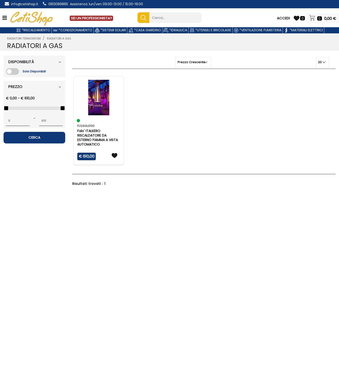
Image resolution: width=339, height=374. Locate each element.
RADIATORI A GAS (59, 38)
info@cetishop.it (24, 4)
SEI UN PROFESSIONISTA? (91, 18)
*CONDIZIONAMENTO (72, 30)
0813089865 (58, 4)
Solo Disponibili (34, 71)
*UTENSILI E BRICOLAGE (210, 30)
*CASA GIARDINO (144, 30)
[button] (143, 17)
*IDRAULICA (175, 30)
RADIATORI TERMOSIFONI (24, 38)
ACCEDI (283, 18)
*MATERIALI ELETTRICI (303, 30)
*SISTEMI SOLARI (110, 30)
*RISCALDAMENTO (33, 30)
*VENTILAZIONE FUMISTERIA (257, 30)
